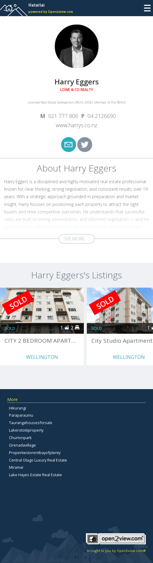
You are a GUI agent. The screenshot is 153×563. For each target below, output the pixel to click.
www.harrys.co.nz (76, 125)
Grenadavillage (22, 445)
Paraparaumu (21, 415)
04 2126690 (101, 115)
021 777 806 (63, 115)
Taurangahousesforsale (30, 422)
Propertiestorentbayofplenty (34, 452)
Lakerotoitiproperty (26, 430)
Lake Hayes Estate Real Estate (35, 474)
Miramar (16, 467)
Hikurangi (17, 408)
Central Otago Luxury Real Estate (38, 460)
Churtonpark (20, 437)
